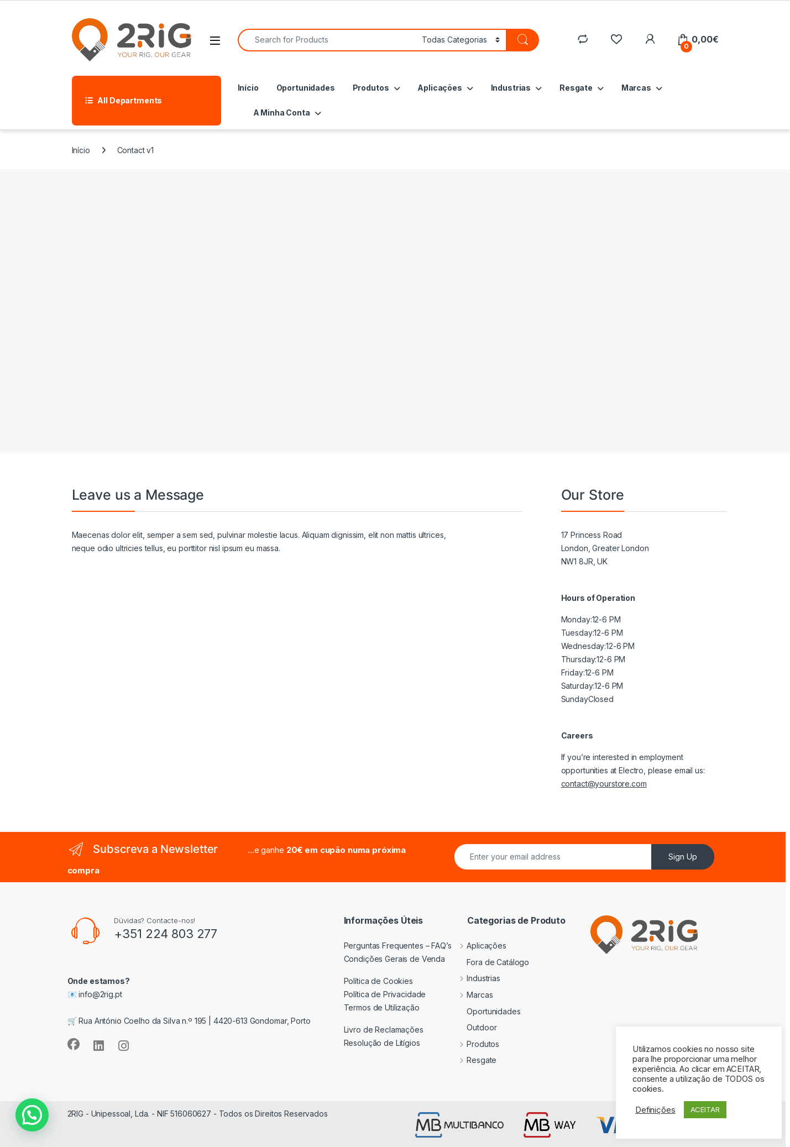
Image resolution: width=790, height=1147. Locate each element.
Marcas (636, 87)
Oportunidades (305, 87)
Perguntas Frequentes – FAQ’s (398, 945)
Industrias (511, 87)
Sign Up (682, 856)
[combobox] (327, 40)
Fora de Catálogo (489, 962)
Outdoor (473, 1027)
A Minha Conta (281, 112)
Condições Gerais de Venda (395, 958)
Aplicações (439, 87)
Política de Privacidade (385, 994)
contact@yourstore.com (604, 783)
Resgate (576, 87)
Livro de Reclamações (383, 1029)
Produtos (371, 87)
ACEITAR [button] (705, 1109)
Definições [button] (655, 1110)
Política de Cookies (378, 981)
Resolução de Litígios (382, 1043)
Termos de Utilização (382, 1007)
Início (248, 87)
